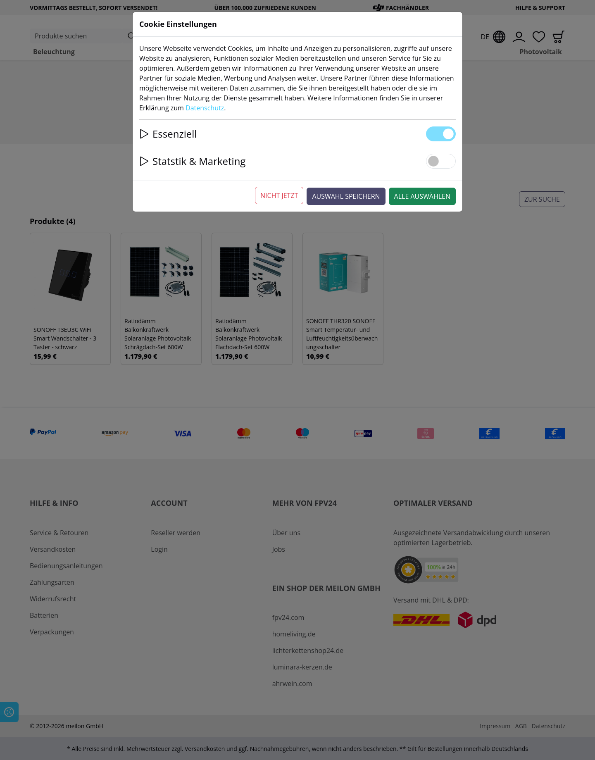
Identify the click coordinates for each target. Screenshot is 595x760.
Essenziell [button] (168, 134)
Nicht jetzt (279, 195)
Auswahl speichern (346, 196)
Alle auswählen (422, 196)
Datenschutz (205, 107)
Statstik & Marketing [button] (192, 161)
